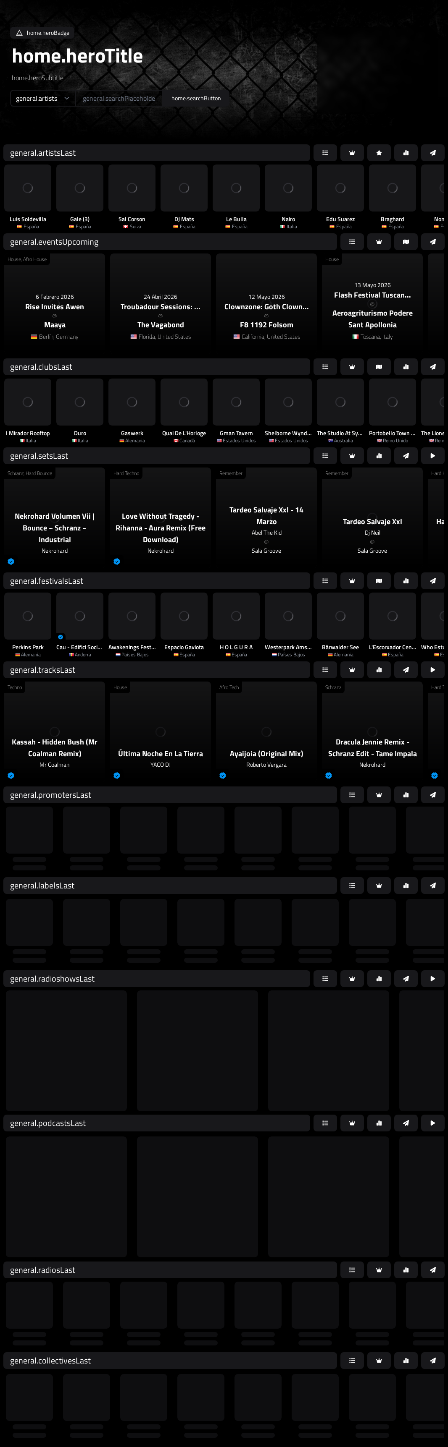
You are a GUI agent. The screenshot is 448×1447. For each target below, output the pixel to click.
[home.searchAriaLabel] (119, 98)
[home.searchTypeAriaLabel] (42, 98)
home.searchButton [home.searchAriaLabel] (196, 98)
